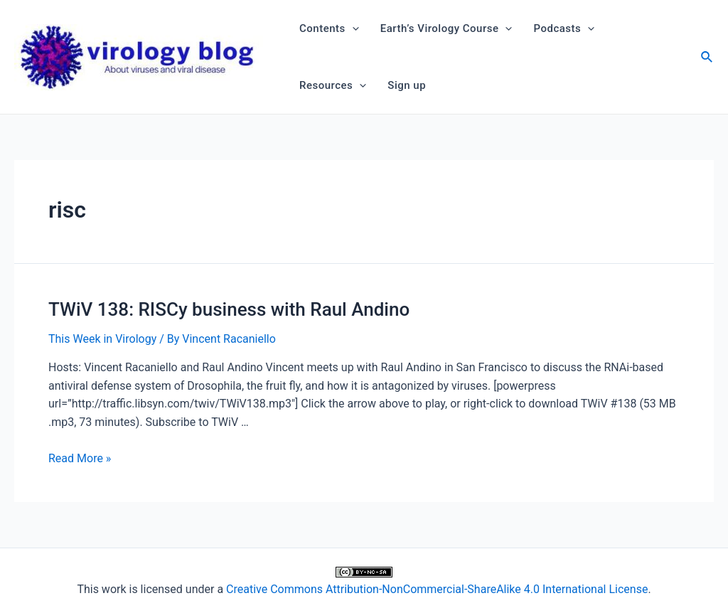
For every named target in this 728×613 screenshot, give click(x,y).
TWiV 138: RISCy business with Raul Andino (229, 309)
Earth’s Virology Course (446, 28)
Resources (332, 85)
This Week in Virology (102, 339)
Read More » (79, 458)
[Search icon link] (707, 58)
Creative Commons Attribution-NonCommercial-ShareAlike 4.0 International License (437, 589)
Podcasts (563, 28)
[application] (352, 28)
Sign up (406, 85)
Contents (329, 28)
